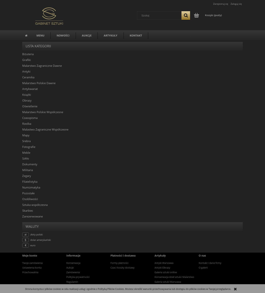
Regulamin (72, 281)
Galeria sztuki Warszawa (168, 281)
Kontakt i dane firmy (210, 263)
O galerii (203, 267)
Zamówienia (73, 272)
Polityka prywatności (78, 277)
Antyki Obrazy (162, 267)
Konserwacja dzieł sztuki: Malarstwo (174, 277)
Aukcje (70, 267)
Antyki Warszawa (164, 263)
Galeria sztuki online (166, 272)
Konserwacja (73, 263)
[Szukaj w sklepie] (160, 15)
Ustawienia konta (31, 267)
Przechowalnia (30, 272)
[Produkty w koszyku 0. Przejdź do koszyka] (208, 15)
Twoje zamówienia (32, 263)
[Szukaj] (185, 15)
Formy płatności (119, 263)
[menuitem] (40, 35)
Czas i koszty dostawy (122, 267)
